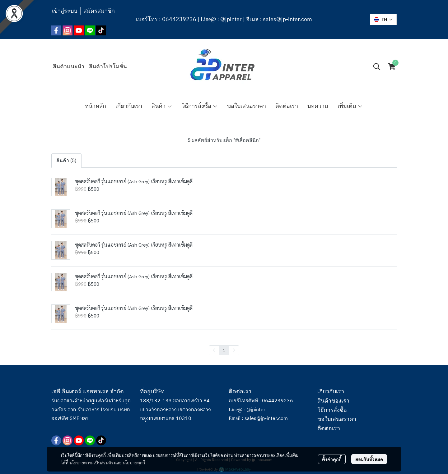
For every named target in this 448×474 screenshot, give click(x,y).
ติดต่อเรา (328, 428)
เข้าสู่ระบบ (64, 11)
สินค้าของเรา (333, 401)
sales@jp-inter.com (287, 19)
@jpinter (231, 19)
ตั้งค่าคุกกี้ (332, 459)
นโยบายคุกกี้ (134, 462)
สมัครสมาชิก (99, 11)
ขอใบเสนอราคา (336, 419)
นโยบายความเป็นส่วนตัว (91, 462)
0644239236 (179, 19)
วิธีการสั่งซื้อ (332, 410)
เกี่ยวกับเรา (330, 391)
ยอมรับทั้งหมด (369, 459)
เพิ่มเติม (350, 106)
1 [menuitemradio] (224, 350)
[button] (383, 19)
